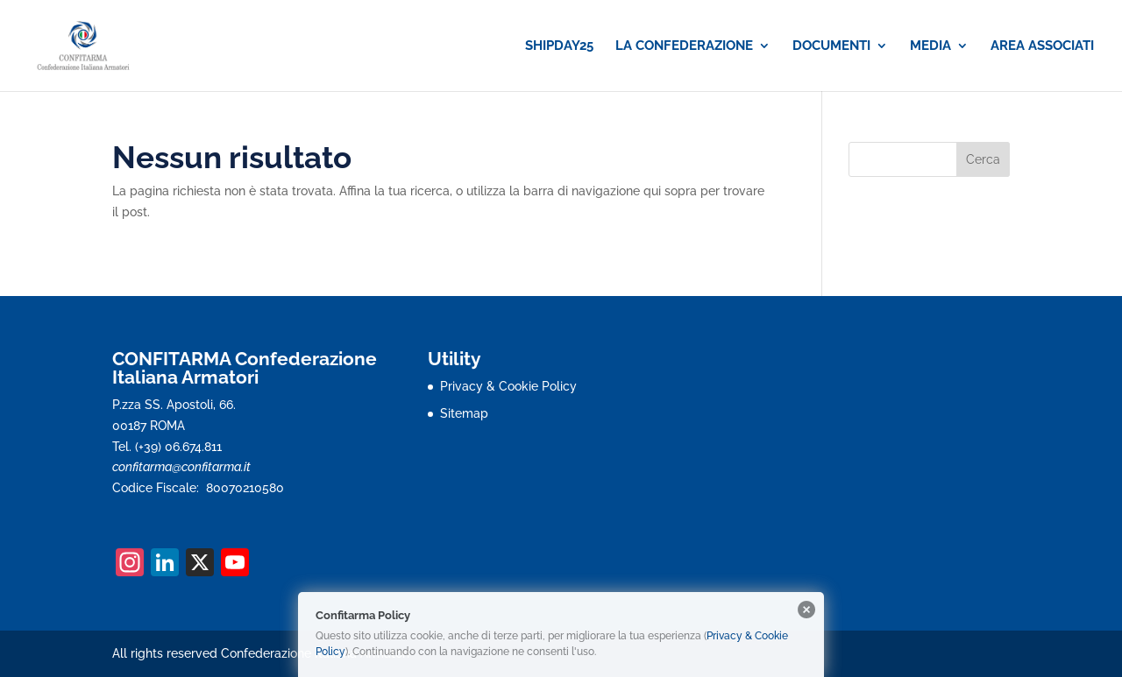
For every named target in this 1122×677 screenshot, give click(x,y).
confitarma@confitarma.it (181, 467)
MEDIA (930, 46)
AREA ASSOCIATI (1042, 46)
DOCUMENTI (831, 46)
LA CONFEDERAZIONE (684, 46)
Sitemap (464, 413)
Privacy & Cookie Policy (508, 386)
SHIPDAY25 (559, 46)
